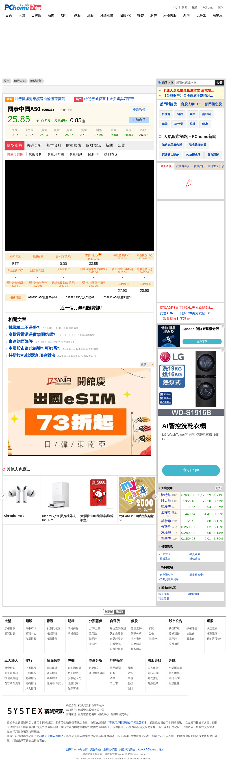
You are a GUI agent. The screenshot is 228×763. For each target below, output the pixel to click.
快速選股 (212, 628)
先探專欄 (73, 688)
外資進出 (165, 558)
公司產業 (15, 256)
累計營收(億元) (15, 284)
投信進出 (194, 558)
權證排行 (52, 638)
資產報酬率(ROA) (122, 271)
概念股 (93, 643)
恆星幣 (166, 538)
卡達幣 (166, 527)
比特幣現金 (169, 512)
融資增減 (52, 673)
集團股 (93, 638)
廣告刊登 (95, 749)
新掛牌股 (174, 628)
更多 (143, 364)
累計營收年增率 (37, 284)
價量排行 (199, 166)
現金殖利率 (63, 271)
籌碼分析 (34, 145)
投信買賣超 (11, 678)
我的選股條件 (215, 638)
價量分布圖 (55, 154)
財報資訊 (115, 643)
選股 (77, 15)
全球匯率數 (175, 667)
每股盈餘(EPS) (122, 257)
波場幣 (166, 532)
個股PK (125, 15)
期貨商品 (73, 628)
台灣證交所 (166, 574)
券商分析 (95, 660)
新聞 (184, 7)
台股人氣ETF (191, 104)
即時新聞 (116, 660)
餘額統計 (52, 667)
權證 (140, 15)
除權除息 (192, 628)
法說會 (191, 633)
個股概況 (93, 145)
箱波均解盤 (74, 667)
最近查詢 (166, 166)
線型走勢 (14, 145)
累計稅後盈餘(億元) (63, 284)
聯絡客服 (164, 598)
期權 (153, 15)
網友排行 (31, 688)
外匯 (186, 15)
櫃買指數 (9, 633)
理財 (130, 688)
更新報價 (139, 109)
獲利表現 (111, 154)
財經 (130, 683)
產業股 (93, 633)
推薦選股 (212, 633)
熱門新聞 (115, 667)
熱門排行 (153, 678)
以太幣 (166, 501)
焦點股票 (153, 683)
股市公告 (175, 621)
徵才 (161, 749)
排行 (64, 15)
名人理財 (73, 673)
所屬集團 (38, 256)
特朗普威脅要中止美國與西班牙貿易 (112, 99)
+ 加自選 (139, 120)
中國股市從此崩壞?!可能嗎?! (35, 348)
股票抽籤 (174, 643)
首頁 (8, 15)
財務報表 (73, 145)
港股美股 (170, 15)
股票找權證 (53, 628)
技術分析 (35, 154)
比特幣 (201, 15)
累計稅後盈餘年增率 (93, 284)
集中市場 (31, 628)
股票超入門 (74, 678)
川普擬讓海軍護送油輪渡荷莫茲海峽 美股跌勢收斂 (43, 99)
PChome (207, 7)
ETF (63, 110)
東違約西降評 (21, 341)
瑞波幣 (166, 506)
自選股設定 (116, 638)
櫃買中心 (31, 633)
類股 (90, 15)
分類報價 (106, 15)
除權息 (218, 15)
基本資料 (54, 145)
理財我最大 (74, 683)
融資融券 (194, 554)
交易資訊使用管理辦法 (50, 736)
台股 (112, 673)
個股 (134, 621)
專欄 (71, 660)
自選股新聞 (116, 649)
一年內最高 (122, 284)
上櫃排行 (31, 673)
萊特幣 (166, 521)
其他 (130, 678)
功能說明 (193, 594)
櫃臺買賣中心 (197, 574)
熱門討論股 (168, 104)
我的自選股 (182, 166)
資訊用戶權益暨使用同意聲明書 (128, 722)
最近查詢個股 (118, 628)
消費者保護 (110, 749)
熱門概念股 (213, 104)
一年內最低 (144, 284)
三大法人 (165, 554)
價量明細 (76, 154)
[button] (155, 496)
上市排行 (31, 667)
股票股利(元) (38, 270)
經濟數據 (174, 683)
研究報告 (94, 667)
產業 (112, 678)
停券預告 (174, 633)
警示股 (173, 638)
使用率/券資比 (55, 683)
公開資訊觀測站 (169, 579)
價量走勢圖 (15, 154)
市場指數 (31, 638)
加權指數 (9, 628)
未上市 (114, 683)
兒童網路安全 (127, 749)
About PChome (147, 749)
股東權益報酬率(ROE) (93, 271)
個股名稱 (168, 82)
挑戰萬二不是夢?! (25, 327)
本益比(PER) (144, 257)
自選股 (36, 15)
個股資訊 (20, 81)
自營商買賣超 (12, 683)
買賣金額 (9, 667)
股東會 (191, 638)
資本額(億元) (63, 256)
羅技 (195, 7)
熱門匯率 (174, 673)
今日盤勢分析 (97, 673)
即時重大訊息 (216, 166)
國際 (130, 667)
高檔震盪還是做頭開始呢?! (33, 334)
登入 (221, 7)
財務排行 (31, 678)
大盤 (21, 15)
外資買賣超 (11, 673)
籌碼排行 (31, 683)
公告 (121, 145)
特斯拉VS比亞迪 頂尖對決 (32, 355)
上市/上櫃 (94, 628)
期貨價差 (73, 633)
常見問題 (164, 594)
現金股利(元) (15, 270)
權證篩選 (52, 633)
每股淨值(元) (144, 271)
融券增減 (52, 678)
